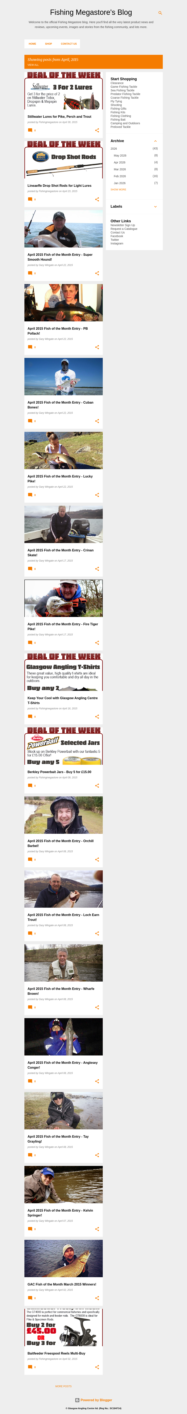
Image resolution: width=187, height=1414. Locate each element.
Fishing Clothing (121, 116)
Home (31, 43)
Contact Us (68, 43)
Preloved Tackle (121, 127)
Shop (47, 43)
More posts (63, 1386)
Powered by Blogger (93, 1400)
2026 (114, 148)
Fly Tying (116, 101)
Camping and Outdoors (125, 123)
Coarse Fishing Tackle (125, 97)
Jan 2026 (120, 183)
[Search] (160, 13)
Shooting (116, 105)
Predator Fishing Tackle (125, 94)
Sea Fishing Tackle (123, 90)
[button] (97, 130)
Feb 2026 (120, 176)
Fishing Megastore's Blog (91, 12)
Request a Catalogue (124, 228)
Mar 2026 (120, 169)
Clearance (117, 83)
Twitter (115, 239)
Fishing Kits (118, 112)
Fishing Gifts (119, 108)
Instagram (117, 243)
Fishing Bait (118, 119)
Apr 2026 (120, 162)
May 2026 (120, 155)
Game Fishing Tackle (124, 86)
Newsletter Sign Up (123, 225)
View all (33, 65)
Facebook (117, 236)
